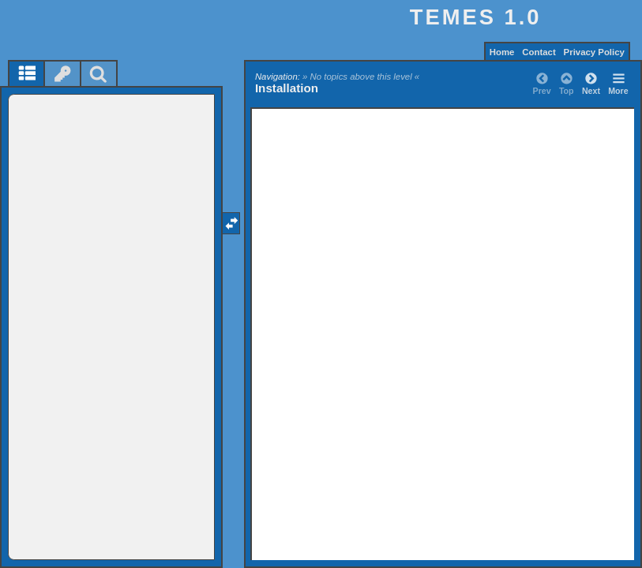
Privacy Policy (594, 52)
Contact (538, 52)
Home (502, 52)
